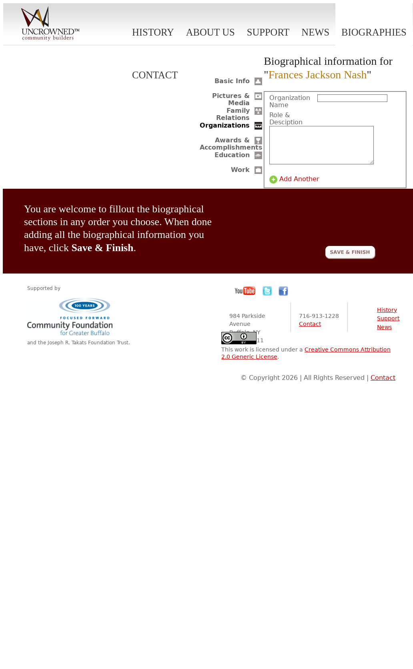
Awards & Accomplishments (231, 143)
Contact (155, 75)
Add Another (299, 186)
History (153, 32)
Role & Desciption (286, 119)
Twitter (267, 298)
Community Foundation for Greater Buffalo (71, 323)
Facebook (283, 298)
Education (232, 155)
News (315, 32)
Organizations (225, 125)
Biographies (374, 32)
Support (268, 32)
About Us (210, 32)
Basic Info (232, 81)
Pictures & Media (231, 99)
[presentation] (315, 225)
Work (240, 170)
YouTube (245, 298)
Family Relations (233, 114)
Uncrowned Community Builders (50, 24)
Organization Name (289, 101)
